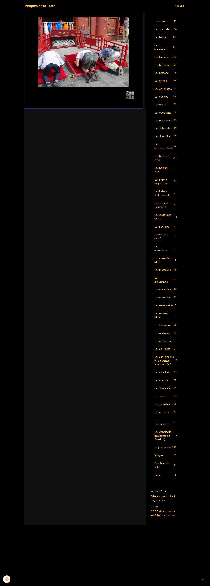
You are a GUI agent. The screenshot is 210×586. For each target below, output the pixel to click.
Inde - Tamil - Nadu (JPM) (166, 212)
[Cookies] (7, 579)
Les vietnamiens (166, 460)
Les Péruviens (166, 348)
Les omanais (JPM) (166, 336)
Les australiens (166, 31)
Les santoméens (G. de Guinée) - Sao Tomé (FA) (166, 392)
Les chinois (166, 86)
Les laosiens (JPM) (166, 244)
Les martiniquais (166, 288)
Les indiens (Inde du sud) (166, 200)
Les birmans (166, 62)
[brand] (40, 6)
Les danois (166, 110)
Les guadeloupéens (166, 152)
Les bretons (166, 78)
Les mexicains (166, 312)
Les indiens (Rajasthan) (166, 188)
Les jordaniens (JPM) (166, 224)
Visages (166, 498)
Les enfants (166, 450)
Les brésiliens (166, 70)
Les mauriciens (166, 300)
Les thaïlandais (166, 424)
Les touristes (166, 442)
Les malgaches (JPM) (166, 268)
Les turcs (166, 434)
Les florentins (166, 142)
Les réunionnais (166, 368)
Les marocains (166, 278)
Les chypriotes (166, 94)
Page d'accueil (166, 488)
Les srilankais (166, 406)
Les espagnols (166, 126)
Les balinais (166, 42)
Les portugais (166, 358)
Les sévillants (166, 378)
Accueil (179, 5)
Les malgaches (166, 256)
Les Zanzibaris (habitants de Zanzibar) (166, 474)
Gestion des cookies (105, 581)
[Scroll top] (203, 579)
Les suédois (166, 414)
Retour (83, 95)
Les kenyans (166, 234)
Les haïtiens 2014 (166, 164)
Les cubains (166, 102)
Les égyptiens (166, 118)
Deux (166, 518)
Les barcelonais (166, 51)
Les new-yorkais (166, 324)
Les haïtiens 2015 (166, 176)
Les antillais (166, 21)
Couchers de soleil (166, 508)
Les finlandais (166, 134)
